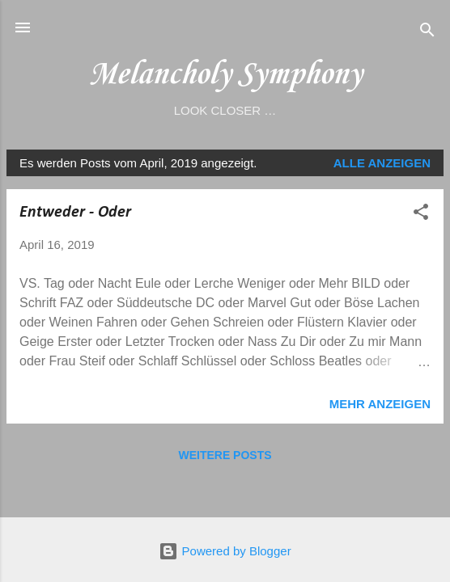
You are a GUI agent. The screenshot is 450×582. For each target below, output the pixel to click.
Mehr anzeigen (380, 404)
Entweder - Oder (75, 213)
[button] (421, 214)
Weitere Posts (224, 455)
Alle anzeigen (382, 163)
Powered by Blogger (225, 551)
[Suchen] (427, 32)
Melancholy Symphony (225, 75)
